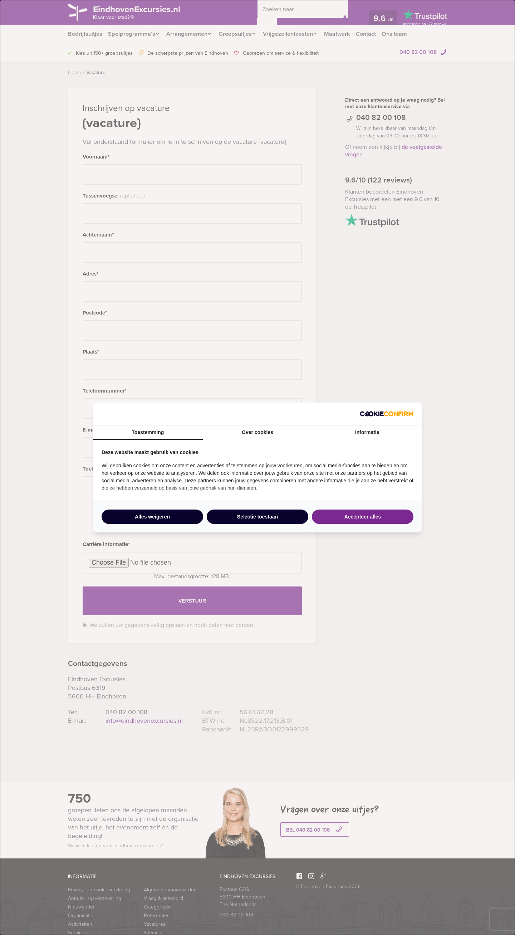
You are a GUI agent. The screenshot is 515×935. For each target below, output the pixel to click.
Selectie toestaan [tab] (257, 517)
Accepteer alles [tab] (362, 517)
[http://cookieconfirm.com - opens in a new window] (386, 414)
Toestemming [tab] (148, 432)
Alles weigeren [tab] (152, 517)
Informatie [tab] (367, 432)
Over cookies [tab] (257, 432)
